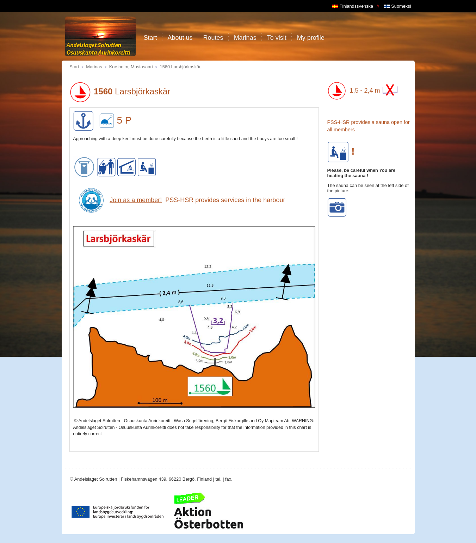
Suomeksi (397, 6)
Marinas (94, 66)
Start (74, 66)
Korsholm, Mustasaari (131, 66)
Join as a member (135, 200)
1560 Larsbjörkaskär (180, 66)
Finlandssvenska (352, 6)
